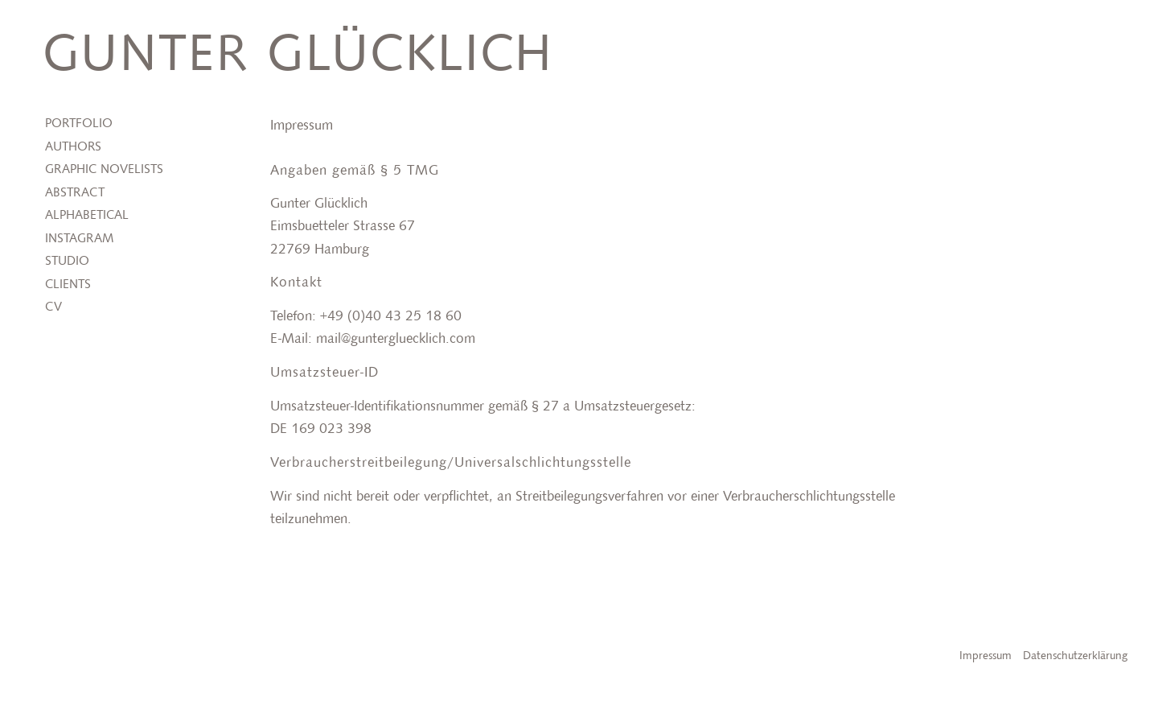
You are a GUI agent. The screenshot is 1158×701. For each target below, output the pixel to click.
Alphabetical (87, 215)
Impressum (985, 656)
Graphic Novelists (104, 169)
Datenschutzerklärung (1075, 656)
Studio (67, 261)
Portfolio (79, 124)
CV (53, 307)
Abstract (75, 193)
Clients (68, 284)
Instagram (79, 239)
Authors (73, 147)
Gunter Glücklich (298, 56)
